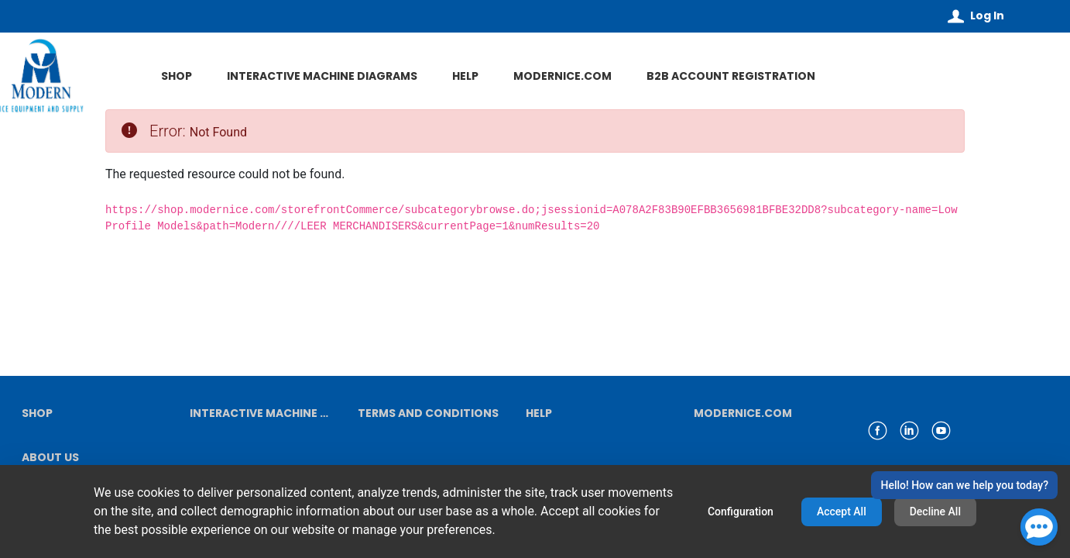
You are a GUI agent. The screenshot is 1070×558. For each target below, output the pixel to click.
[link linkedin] (909, 430)
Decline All (935, 511)
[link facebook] (877, 430)
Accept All (841, 511)
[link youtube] (941, 430)
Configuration (740, 511)
